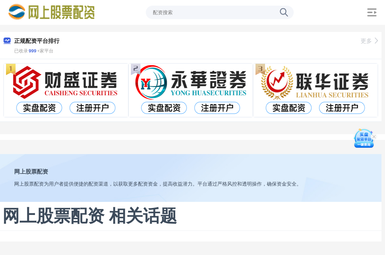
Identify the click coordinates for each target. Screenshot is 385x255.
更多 (369, 41)
